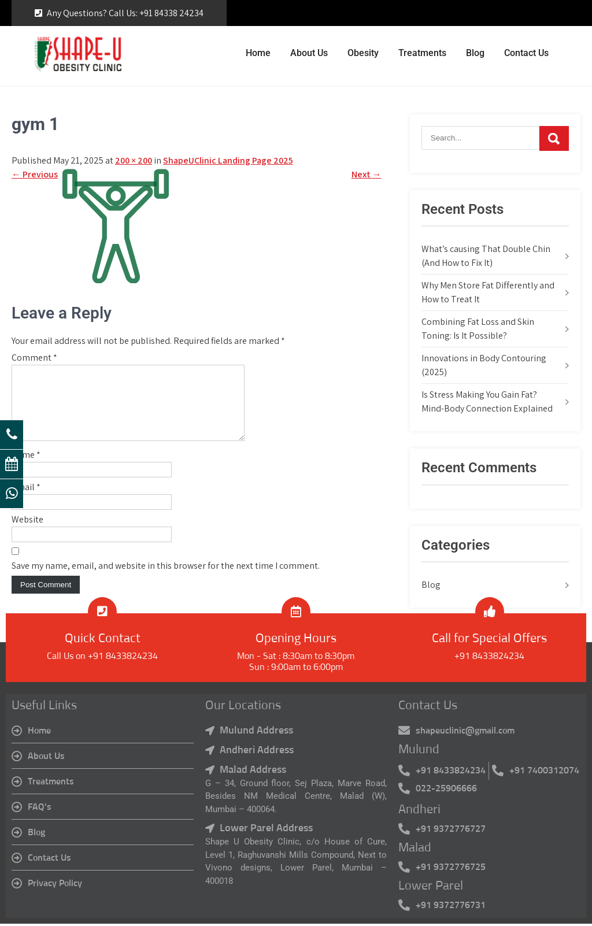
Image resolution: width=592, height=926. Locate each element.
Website (27, 533)
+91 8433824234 (489, 659)
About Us (309, 52)
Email (26, 501)
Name (26, 468)
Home (258, 52)
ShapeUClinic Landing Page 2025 (228, 160)
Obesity (363, 52)
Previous (35, 174)
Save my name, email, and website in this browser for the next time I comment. (166, 579)
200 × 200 (133, 160)
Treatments (422, 52)
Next (367, 174)
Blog (475, 52)
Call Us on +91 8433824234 (102, 659)
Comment (34, 357)
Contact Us (526, 52)
